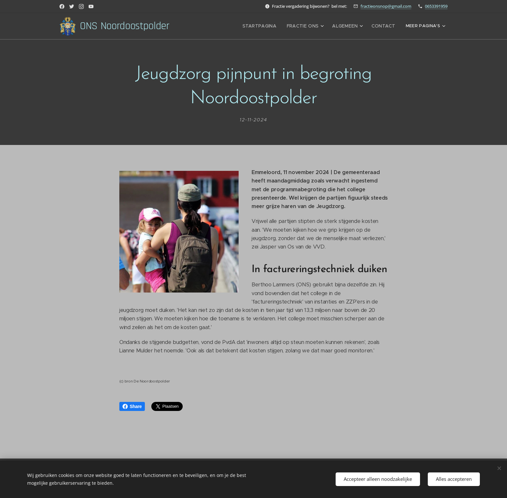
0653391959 (436, 6)
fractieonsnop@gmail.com (386, 6)
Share (132, 406)
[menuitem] (268, 26)
